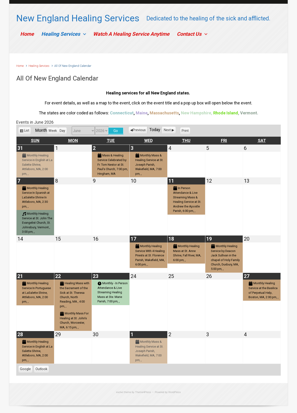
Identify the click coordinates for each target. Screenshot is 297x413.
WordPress (174, 392)
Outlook (41, 370)
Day (62, 131)
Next (167, 130)
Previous (139, 130)
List (26, 131)
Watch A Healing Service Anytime (131, 34)
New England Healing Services (77, 18)
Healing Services (60, 34)
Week (52, 131)
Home (27, 34)
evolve (119, 392)
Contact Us (189, 34)
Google (25, 370)
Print (186, 131)
